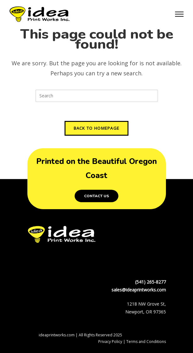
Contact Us (96, 196)
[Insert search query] (96, 96)
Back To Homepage (97, 128)
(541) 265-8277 (150, 282)
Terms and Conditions (146, 341)
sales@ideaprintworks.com (138, 290)
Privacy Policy (110, 341)
